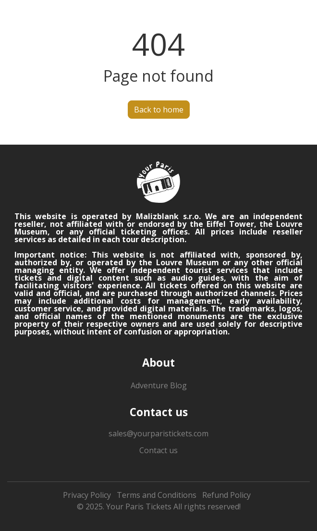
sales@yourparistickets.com (158, 433)
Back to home (158, 109)
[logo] (158, 182)
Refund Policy (226, 495)
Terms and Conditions (156, 495)
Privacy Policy (87, 495)
